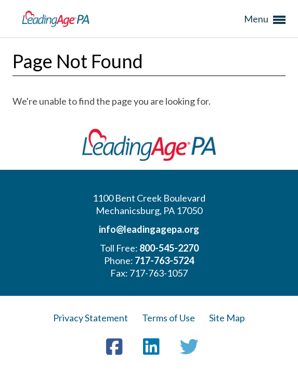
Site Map (227, 317)
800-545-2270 (169, 248)
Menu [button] (265, 19)
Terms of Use (168, 317)
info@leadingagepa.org (149, 229)
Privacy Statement (90, 317)
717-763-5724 (164, 260)
